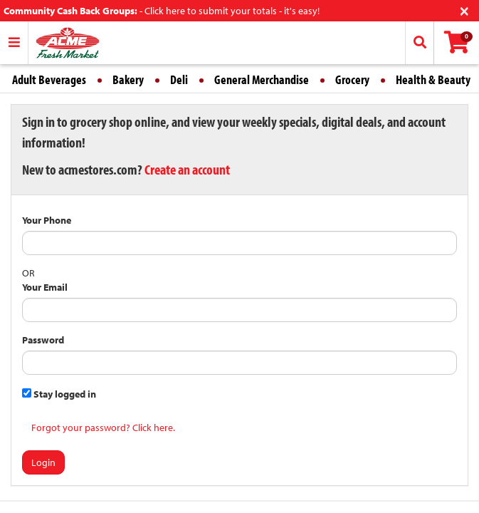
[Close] (464, 9)
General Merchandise (261, 79)
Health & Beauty (433, 79)
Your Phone (46, 220)
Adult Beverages (49, 79)
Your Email (45, 287)
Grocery (352, 79)
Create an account (187, 169)
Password (43, 339)
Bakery (128, 79)
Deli (179, 79)
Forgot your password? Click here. (103, 427)
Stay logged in (59, 394)
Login (43, 462)
